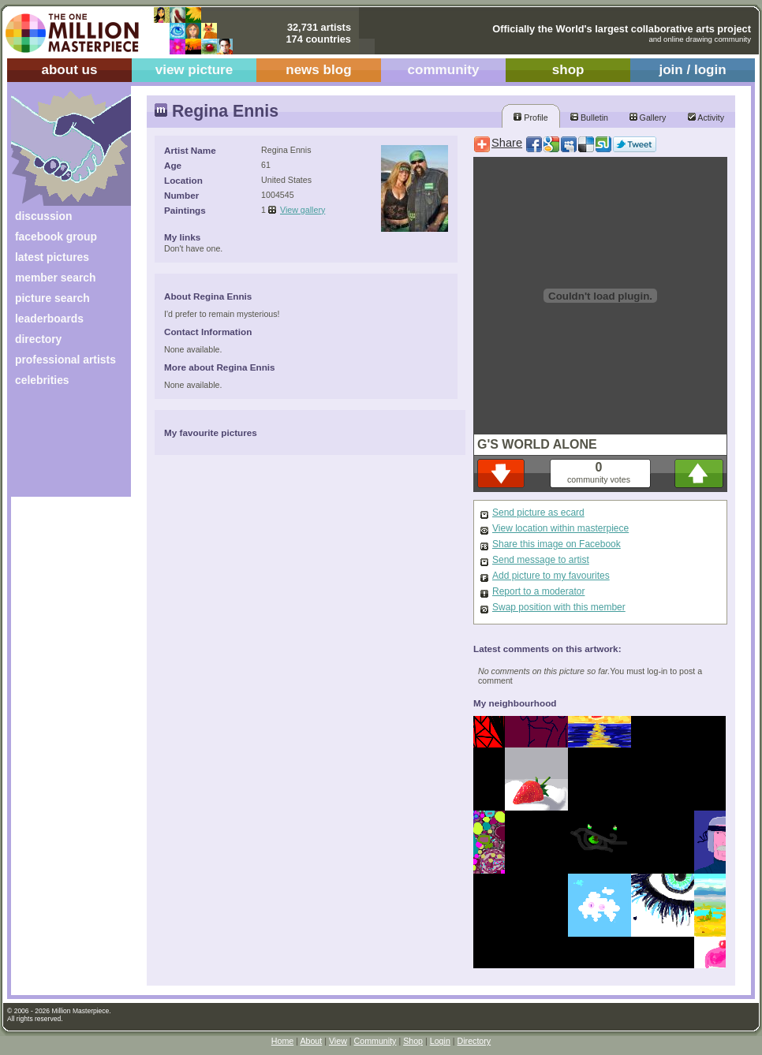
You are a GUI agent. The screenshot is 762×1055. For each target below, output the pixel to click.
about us (69, 69)
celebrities (42, 380)
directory (38, 339)
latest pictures (52, 257)
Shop (413, 1041)
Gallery (648, 117)
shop (568, 69)
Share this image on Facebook (556, 544)
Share (506, 142)
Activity (706, 117)
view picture (194, 69)
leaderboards (49, 318)
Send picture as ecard (538, 512)
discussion (43, 216)
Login (440, 1041)
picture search (52, 298)
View (338, 1041)
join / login (692, 69)
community (444, 69)
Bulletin (589, 117)
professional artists (65, 359)
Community (375, 1041)
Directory (474, 1041)
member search (55, 277)
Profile (530, 117)
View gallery (302, 209)
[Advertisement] (60, 447)
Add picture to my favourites (551, 575)
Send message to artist (540, 559)
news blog (318, 69)
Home (282, 1041)
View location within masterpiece (560, 528)
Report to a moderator (538, 591)
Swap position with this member (559, 607)
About (311, 1041)
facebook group (56, 236)
